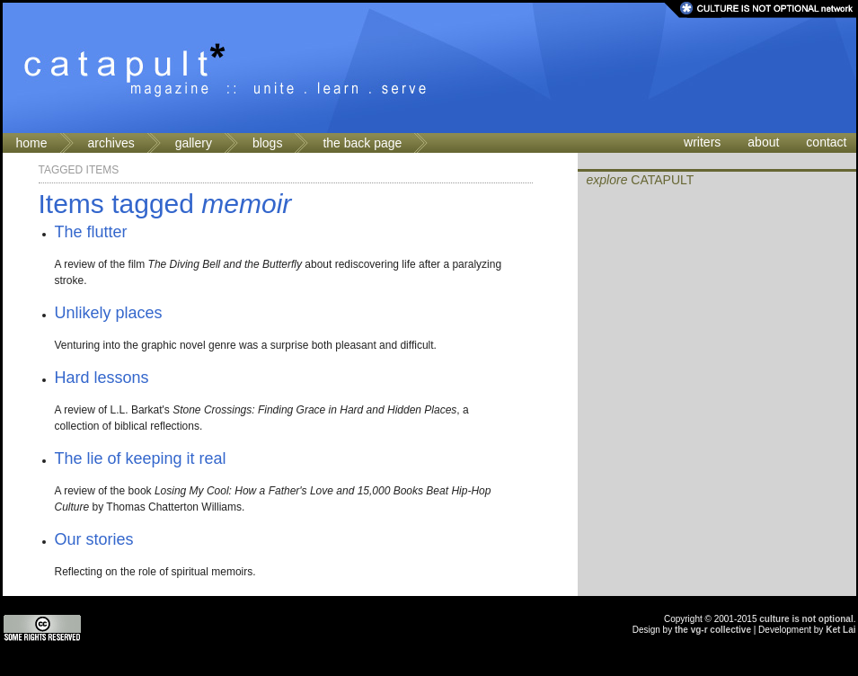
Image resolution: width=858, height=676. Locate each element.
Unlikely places (109, 313)
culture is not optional (806, 619)
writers (702, 142)
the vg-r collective (713, 630)
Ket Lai (840, 630)
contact (826, 142)
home (32, 143)
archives (111, 143)
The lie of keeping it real (140, 458)
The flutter (91, 232)
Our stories (94, 539)
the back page (362, 143)
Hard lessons (102, 378)
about (763, 142)
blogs (267, 143)
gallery (193, 143)
